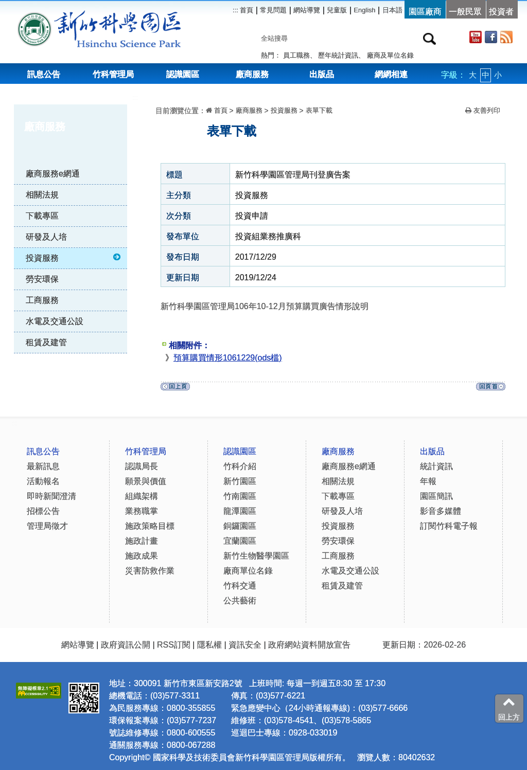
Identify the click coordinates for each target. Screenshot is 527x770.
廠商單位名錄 (248, 570)
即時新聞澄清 (51, 496)
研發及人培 (46, 236)
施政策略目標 (149, 526)
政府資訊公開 (125, 644)
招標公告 (43, 511)
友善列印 (482, 110)
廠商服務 (252, 74)
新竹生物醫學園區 (256, 555)
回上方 (509, 708)
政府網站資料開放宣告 (309, 644)
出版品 (321, 74)
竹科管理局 (113, 74)
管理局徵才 (47, 526)
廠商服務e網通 (53, 173)
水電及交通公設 (54, 321)
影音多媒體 (440, 511)
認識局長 (141, 466)
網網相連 (391, 74)
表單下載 (319, 110)
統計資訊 (436, 466)
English (365, 10)
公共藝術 (239, 600)
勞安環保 (42, 279)
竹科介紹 (239, 466)
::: (135, 97)
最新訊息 (43, 466)
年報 (428, 481)
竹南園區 (239, 496)
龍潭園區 (239, 511)
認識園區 (182, 74)
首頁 (246, 10)
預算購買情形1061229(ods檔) (227, 357)
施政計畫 (141, 540)
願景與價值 (145, 481)
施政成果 (141, 555)
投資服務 (74, 257)
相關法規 (42, 194)
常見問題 (273, 10)
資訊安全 (245, 644)
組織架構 (141, 496)
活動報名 (43, 481)
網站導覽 (306, 10)
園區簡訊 (436, 496)
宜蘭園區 (239, 540)
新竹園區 (239, 481)
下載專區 (42, 215)
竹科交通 (239, 585)
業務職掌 (141, 511)
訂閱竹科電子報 (449, 526)
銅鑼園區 (239, 526)
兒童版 (337, 10)
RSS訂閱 (173, 644)
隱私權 (209, 644)
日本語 (392, 10)
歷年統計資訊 (338, 55)
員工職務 (296, 55)
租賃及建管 (46, 342)
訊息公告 (43, 74)
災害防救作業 (149, 570)
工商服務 (42, 300)
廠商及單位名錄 (390, 55)
